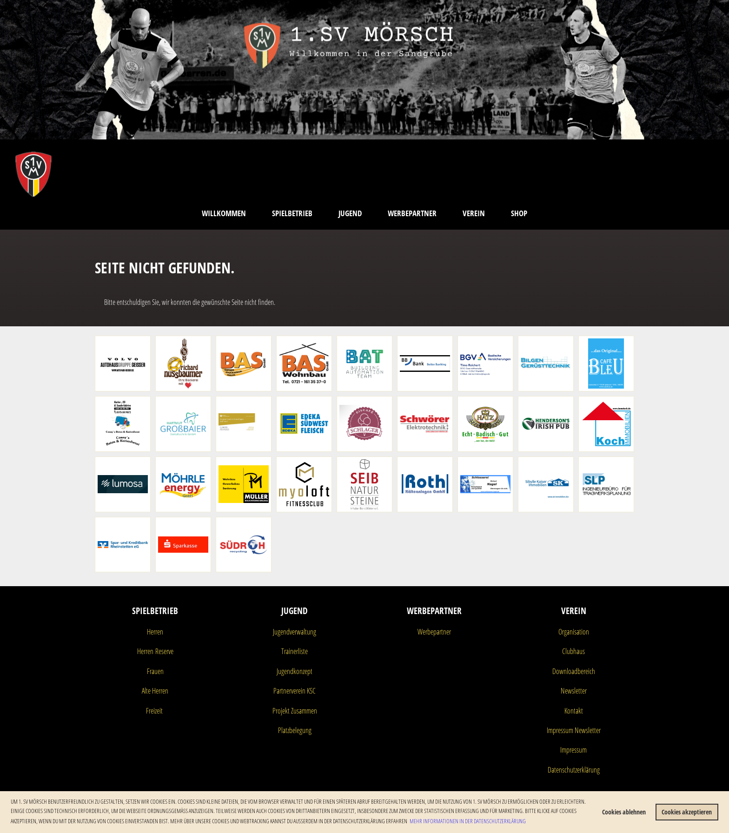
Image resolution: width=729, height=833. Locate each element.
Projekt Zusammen (294, 711)
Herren (155, 632)
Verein (474, 213)
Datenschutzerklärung (574, 770)
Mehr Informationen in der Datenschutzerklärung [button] (468, 821)
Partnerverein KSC (294, 691)
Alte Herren (155, 691)
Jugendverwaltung (294, 632)
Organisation (573, 632)
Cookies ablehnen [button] (624, 811)
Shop (519, 213)
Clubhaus (573, 651)
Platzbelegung (294, 730)
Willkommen (224, 213)
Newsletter (574, 691)
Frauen (155, 671)
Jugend (350, 213)
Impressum (573, 750)
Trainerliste (294, 651)
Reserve (163, 651)
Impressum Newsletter (574, 730)
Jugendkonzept (294, 671)
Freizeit (154, 711)
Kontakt (573, 711)
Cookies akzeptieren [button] (687, 811)
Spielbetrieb (292, 213)
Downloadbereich (573, 671)
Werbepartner (412, 213)
